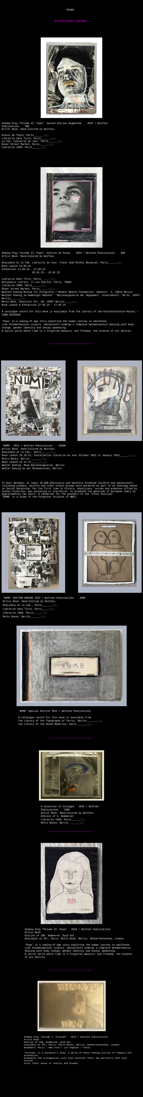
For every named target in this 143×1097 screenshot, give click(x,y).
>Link (132, 455)
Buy (75, 301)
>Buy (83, 819)
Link (99, 720)
